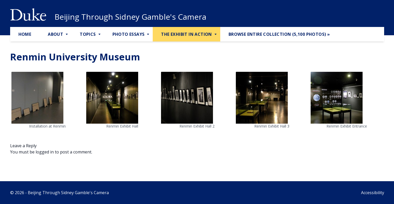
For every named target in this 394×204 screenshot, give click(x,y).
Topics (88, 34)
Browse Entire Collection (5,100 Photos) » (279, 34)
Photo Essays (128, 34)
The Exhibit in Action (186, 34)
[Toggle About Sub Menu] (67, 34)
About (55, 34)
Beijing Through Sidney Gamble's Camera (130, 17)
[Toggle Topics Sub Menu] (100, 34)
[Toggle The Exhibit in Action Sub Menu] (216, 34)
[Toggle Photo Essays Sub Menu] (148, 34)
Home (24, 34)
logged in (45, 152)
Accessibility (372, 192)
